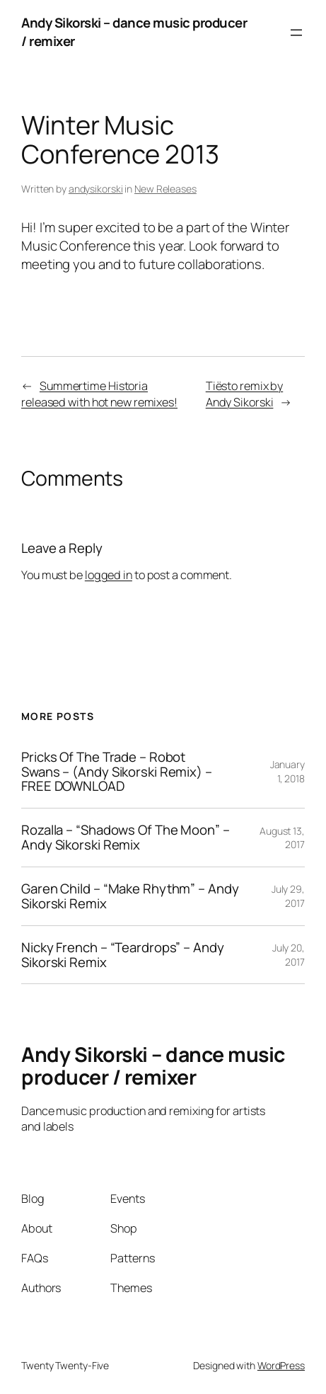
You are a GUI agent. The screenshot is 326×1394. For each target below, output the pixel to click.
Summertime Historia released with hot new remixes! (99, 394)
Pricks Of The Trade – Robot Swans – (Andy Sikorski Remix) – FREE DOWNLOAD (116, 772)
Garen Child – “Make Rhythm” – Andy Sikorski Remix (130, 896)
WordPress (281, 1365)
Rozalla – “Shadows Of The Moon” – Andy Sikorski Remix (125, 837)
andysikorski (96, 188)
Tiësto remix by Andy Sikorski (245, 394)
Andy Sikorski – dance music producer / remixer (134, 31)
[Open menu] (296, 32)
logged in (108, 575)
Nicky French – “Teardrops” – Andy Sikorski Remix (122, 955)
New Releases (165, 188)
